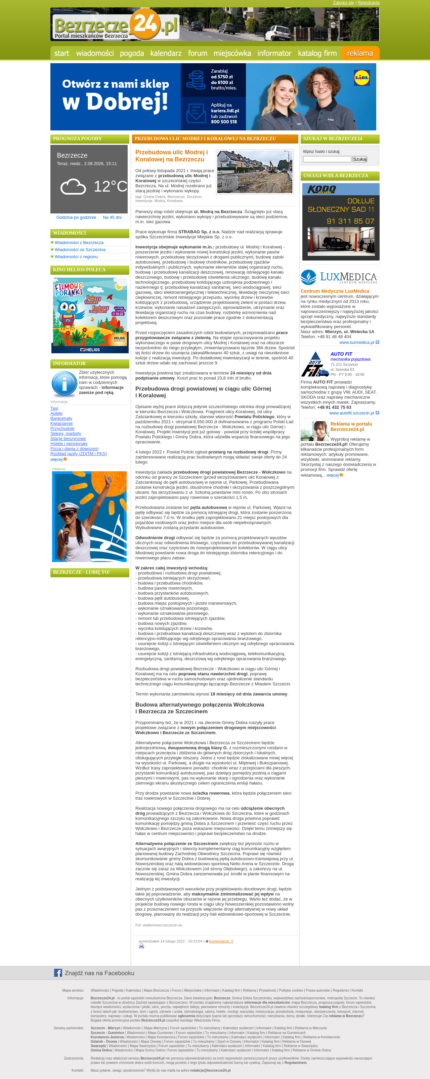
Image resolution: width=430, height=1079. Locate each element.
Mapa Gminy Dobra (150, 1050)
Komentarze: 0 (221, 941)
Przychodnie (62, 428)
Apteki (56, 413)
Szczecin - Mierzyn (105, 1028)
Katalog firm (231, 990)
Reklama (249, 990)
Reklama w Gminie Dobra (312, 1050)
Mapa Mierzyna (155, 1028)
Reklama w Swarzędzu (301, 1046)
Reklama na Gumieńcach (287, 1033)
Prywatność (267, 990)
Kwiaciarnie (61, 423)
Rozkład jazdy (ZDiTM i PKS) (78, 453)
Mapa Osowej (151, 1041)
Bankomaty (61, 418)
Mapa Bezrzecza (156, 990)
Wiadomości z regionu (76, 256)
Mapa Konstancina (161, 1037)
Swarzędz (98, 1046)
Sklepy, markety (65, 433)
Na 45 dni (112, 217)
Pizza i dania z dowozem (74, 448)
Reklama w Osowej (296, 1041)
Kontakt (357, 990)
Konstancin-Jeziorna (107, 1037)
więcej (58, 459)
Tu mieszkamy (209, 1028)
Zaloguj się (343, 2)
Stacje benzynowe (68, 438)
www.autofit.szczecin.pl (354, 412)
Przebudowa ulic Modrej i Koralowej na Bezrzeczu (171, 156)
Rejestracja (369, 2)
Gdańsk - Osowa (104, 1041)
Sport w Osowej (229, 1041)
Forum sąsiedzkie (183, 1028)
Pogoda (117, 990)
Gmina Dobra (154, 197)
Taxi (54, 408)
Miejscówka (193, 990)
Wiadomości (100, 990)
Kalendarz (133, 990)
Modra (160, 201)
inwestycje (144, 201)
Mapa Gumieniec (160, 1033)
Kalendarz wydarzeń (238, 1028)
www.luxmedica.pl (359, 342)
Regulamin (341, 990)
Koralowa (174, 201)
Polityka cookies (291, 990)
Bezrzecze (175, 197)
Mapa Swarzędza (143, 1046)
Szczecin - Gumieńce (107, 1033)
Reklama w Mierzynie (311, 1028)
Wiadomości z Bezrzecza (79, 242)
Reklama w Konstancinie (321, 1037)
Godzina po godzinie (76, 217)
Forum (176, 990)
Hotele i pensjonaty (69, 443)
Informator (212, 990)
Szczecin (194, 197)
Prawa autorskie (318, 990)
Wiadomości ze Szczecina (80, 249)
